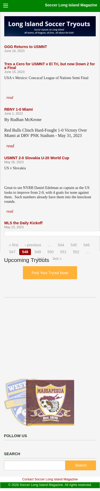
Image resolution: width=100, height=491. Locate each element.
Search (80, 465)
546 (86, 245)
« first (13, 245)
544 (61, 245)
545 (74, 245)
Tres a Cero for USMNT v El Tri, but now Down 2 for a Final (49, 66)
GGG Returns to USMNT (25, 47)
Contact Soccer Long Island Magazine (50, 479)
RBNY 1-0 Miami (18, 109)
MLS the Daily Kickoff (23, 223)
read (9, 98)
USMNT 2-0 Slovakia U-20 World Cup (36, 158)
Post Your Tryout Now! (50, 273)
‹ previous (33, 245)
